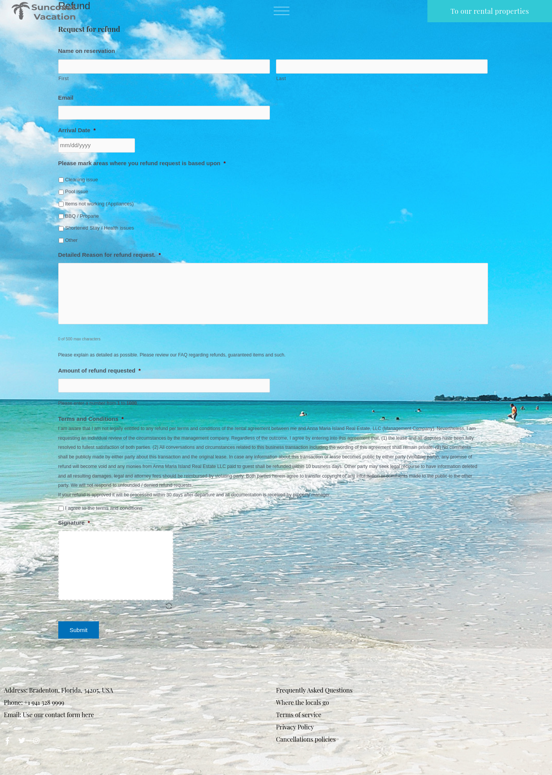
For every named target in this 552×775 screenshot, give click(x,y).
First (64, 78)
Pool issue (76, 191)
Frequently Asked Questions (314, 690)
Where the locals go (302, 702)
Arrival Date (77, 130)
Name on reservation (86, 51)
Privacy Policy (295, 727)
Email (66, 97)
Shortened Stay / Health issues (99, 228)
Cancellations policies (306, 739)
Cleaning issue (81, 179)
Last (281, 78)
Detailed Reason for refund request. (109, 254)
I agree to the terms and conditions (104, 508)
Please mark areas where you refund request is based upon (142, 163)
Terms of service (298, 715)
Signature (74, 522)
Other (71, 240)
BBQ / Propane (82, 216)
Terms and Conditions (91, 418)
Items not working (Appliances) (99, 204)
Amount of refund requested (99, 370)
